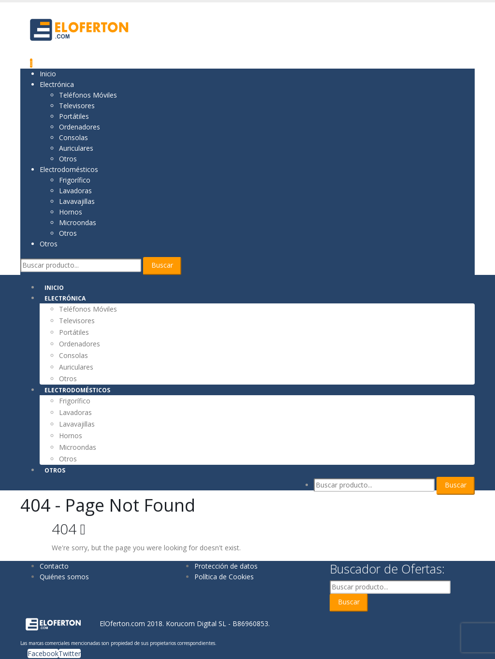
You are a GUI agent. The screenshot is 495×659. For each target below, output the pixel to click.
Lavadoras (75, 190)
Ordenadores (79, 126)
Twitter (69, 653)
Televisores (77, 105)
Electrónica (57, 84)
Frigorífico (74, 180)
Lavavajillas (77, 201)
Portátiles (74, 116)
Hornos (70, 211)
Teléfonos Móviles (88, 95)
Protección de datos (226, 566)
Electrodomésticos (69, 169)
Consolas (73, 137)
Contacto (54, 566)
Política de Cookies (224, 576)
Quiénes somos (64, 576)
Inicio (48, 73)
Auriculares (76, 148)
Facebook (43, 653)
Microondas (77, 222)
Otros (68, 158)
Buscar (162, 265)
